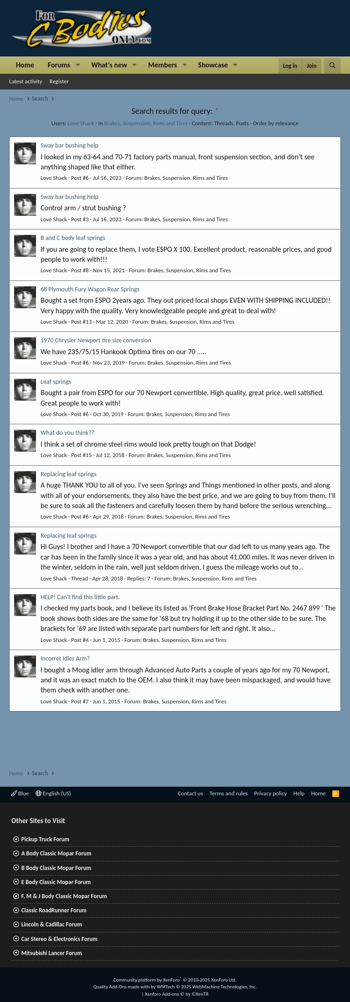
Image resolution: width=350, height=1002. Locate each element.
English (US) (53, 793)
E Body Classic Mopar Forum (56, 882)
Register (59, 81)
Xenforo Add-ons (176, 994)
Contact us (190, 793)
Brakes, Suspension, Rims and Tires (146, 123)
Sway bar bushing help (69, 145)
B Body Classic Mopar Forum (56, 868)
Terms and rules (228, 793)
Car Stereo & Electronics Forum (59, 939)
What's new (109, 65)
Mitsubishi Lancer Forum (51, 953)
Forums (59, 65)
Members (162, 65)
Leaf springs (56, 382)
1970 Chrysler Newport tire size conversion (96, 340)
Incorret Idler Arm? (65, 658)
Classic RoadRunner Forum (54, 910)
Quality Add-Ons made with (122, 987)
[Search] (332, 66)
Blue (20, 793)
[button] (77, 65)
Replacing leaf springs (68, 474)
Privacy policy (270, 793)
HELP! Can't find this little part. (80, 597)
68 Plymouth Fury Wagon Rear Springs (90, 289)
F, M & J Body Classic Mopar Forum (64, 896)
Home (25, 65)
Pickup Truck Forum (45, 839)
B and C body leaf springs (73, 238)
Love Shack (81, 123)
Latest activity (25, 81)
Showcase (213, 65)
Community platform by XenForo (175, 980)
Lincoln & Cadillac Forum (51, 924)
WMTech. (207, 987)
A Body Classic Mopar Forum (56, 853)
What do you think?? (67, 433)
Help (298, 793)
